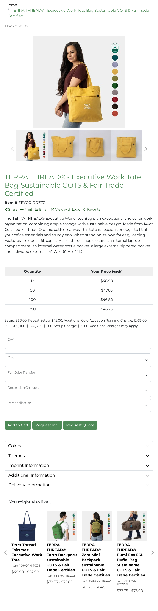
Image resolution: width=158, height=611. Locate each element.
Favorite (91, 209)
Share (11, 209)
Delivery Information (29, 484)
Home (11, 5)
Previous (12, 149)
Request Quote (80, 425)
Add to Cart (18, 425)
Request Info (47, 425)
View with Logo (65, 209)
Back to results (16, 26)
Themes (16, 455)
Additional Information (31, 475)
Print (26, 209)
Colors (14, 445)
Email (41, 209)
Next (145, 149)
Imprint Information (28, 465)
